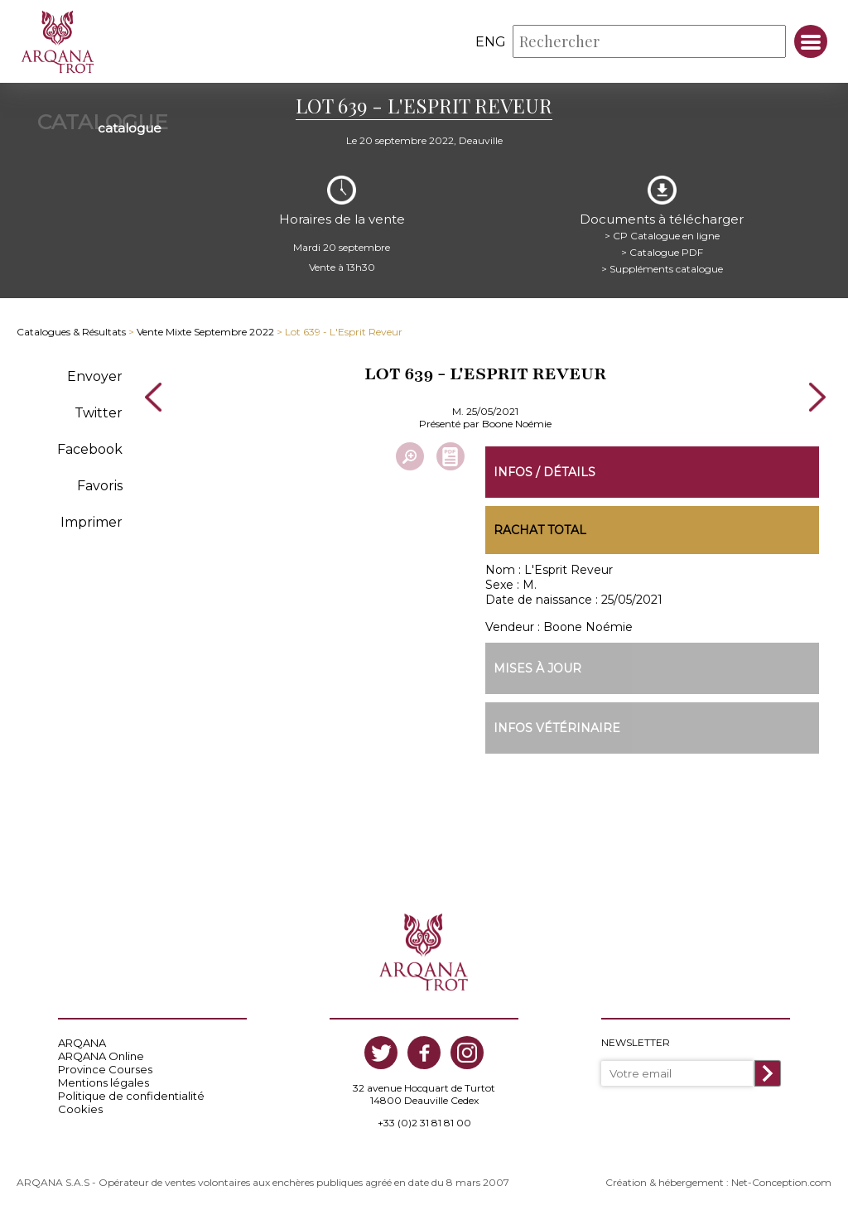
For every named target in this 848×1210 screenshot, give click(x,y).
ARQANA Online (101, 1056)
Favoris (100, 486)
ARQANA (82, 1042)
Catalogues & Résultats (71, 331)
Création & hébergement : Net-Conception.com (718, 1182)
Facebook (90, 449)
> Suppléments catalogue (662, 269)
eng (490, 42)
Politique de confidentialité (131, 1095)
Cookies (80, 1109)
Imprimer (91, 522)
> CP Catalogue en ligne (662, 235)
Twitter (99, 413)
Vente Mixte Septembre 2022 (205, 331)
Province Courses (105, 1069)
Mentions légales (103, 1082)
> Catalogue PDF (662, 252)
